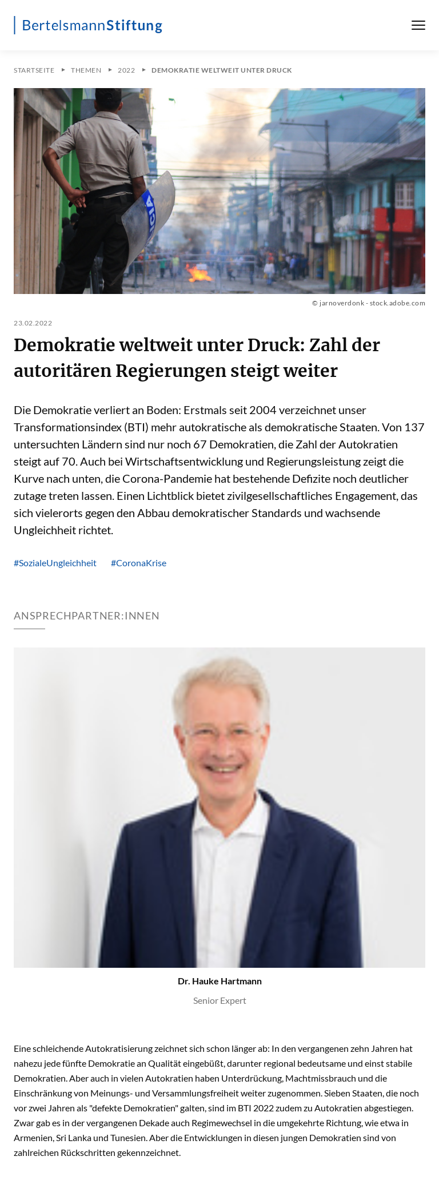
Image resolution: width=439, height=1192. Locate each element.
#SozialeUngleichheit (55, 562)
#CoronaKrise (138, 562)
